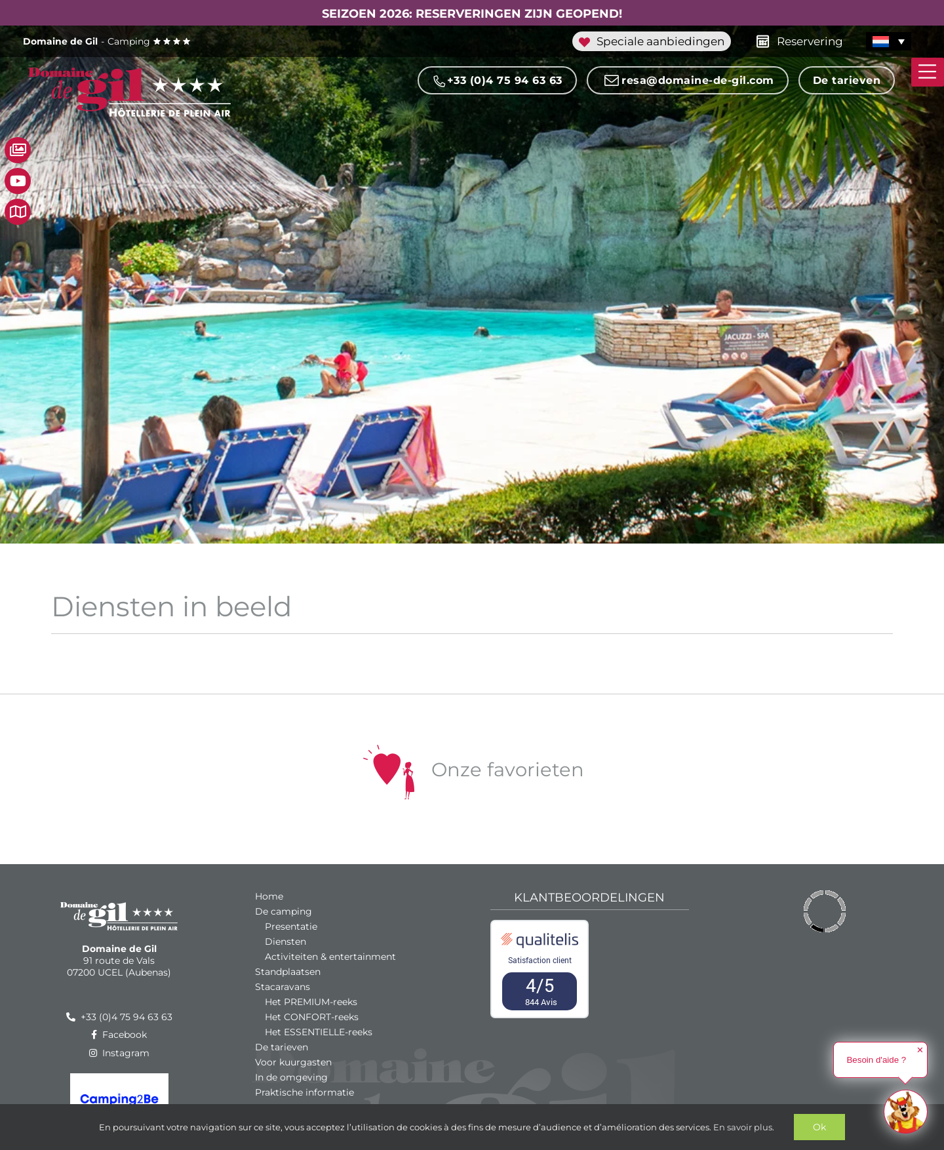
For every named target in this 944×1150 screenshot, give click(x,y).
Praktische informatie (304, 1092)
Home (269, 896)
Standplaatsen (288, 972)
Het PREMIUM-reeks (311, 1002)
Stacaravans (282, 987)
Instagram (119, 1053)
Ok (819, 1127)
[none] (893, 41)
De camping (283, 911)
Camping (107, 41)
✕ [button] (920, 1050)
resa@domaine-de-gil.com (687, 80)
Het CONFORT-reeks (312, 1017)
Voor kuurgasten (293, 1062)
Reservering (795, 40)
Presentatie (291, 926)
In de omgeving (291, 1077)
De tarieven (847, 80)
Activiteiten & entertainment (330, 956)
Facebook (119, 1035)
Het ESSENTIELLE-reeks (318, 1032)
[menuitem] (888, 41)
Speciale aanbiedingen (651, 41)
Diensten (285, 941)
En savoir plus (742, 1127)
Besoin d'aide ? (876, 1060)
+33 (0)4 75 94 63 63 (497, 80)
